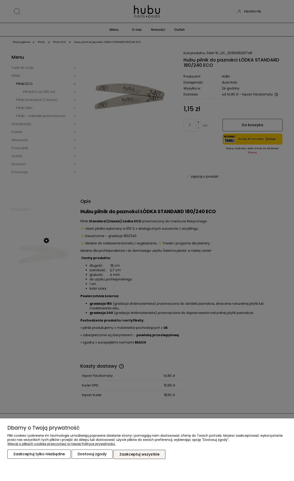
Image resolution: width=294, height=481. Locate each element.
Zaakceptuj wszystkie (139, 454)
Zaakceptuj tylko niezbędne (39, 454)
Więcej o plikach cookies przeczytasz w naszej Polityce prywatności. (61, 444)
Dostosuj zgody (92, 454)
